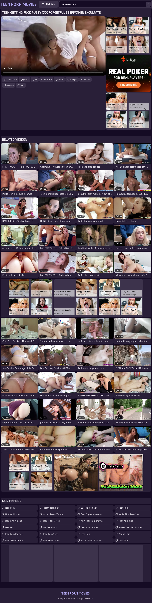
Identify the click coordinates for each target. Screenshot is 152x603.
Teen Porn (10, 507)
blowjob (73, 79)
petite (25, 79)
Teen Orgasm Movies (91, 514)
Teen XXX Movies (89, 527)
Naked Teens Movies (91, 540)
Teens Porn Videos (14, 540)
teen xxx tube (126, 520)
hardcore (48, 79)
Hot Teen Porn (50, 527)
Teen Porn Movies (14, 533)
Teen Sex (85, 533)
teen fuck (10, 527)
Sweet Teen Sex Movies (130, 527)
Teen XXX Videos (13, 520)
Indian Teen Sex (51, 507)
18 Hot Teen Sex (89, 507)
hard (22, 85)
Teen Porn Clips (50, 533)
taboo (60, 79)
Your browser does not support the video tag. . (53, 46)
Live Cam (50, 4)
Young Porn (124, 533)
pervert (87, 79)
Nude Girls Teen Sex (129, 514)
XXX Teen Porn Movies (92, 520)
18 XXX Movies (12, 514)
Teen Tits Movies (51, 520)
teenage (10, 85)
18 (36, 79)
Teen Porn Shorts (51, 540)
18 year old (11, 79)
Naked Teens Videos (53, 514)
